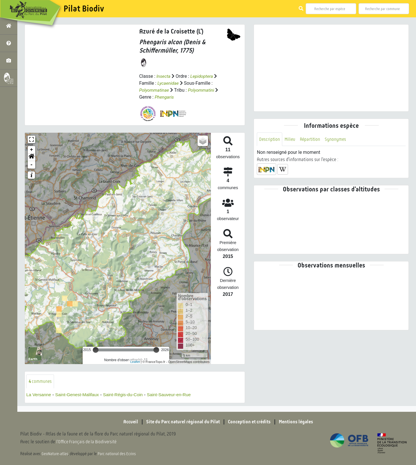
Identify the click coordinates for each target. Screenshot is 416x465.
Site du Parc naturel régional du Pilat (181, 422)
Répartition (311, 139)
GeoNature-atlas (55, 454)
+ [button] (31, 149)
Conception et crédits (251, 422)
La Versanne (39, 394)
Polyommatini (203, 90)
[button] (31, 157)
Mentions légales (300, 422)
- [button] (31, 164)
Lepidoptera (203, 76)
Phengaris (164, 97)
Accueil (125, 422)
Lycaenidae (168, 83)
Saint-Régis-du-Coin (127, 394)
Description (270, 139)
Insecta (163, 76)
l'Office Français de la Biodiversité (88, 442)
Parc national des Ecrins (118, 454)
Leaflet (135, 361)
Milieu (290, 139)
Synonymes (337, 139)
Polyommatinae (154, 90)
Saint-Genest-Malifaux (79, 394)
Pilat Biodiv (84, 8)
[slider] (96, 350)
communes (40, 381)
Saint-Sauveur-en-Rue (175, 394)
